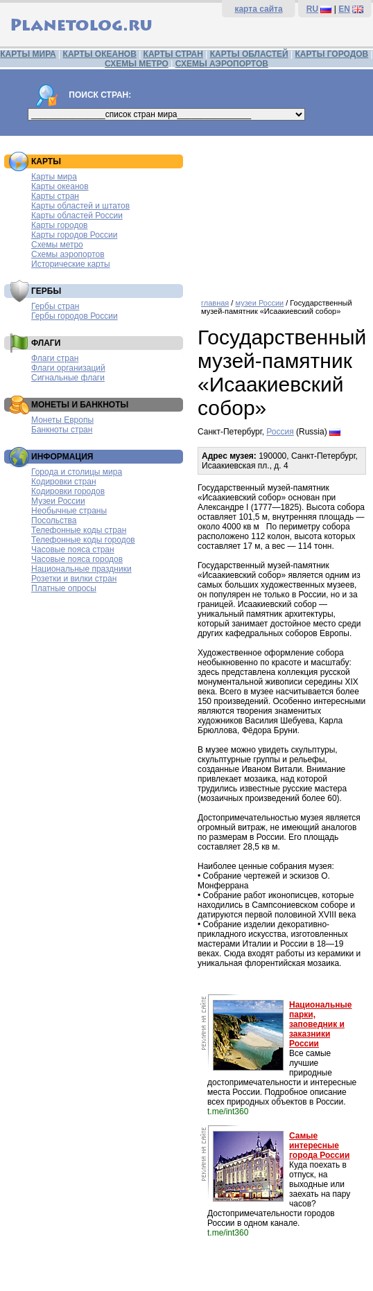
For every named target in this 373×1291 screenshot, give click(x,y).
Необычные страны (69, 511)
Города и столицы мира (76, 472)
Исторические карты (70, 264)
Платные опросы (63, 588)
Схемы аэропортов (68, 254)
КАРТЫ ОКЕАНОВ (100, 54)
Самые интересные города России (319, 1145)
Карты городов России (74, 235)
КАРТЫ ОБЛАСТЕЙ (249, 54)
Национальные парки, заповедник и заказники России (320, 1024)
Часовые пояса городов (77, 559)
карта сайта (258, 9)
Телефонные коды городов (83, 540)
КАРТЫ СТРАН (173, 54)
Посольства (54, 520)
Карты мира (54, 177)
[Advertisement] (282, 212)
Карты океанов (60, 186)
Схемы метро (57, 244)
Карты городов (59, 225)
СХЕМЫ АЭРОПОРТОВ (221, 64)
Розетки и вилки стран (73, 578)
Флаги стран (54, 358)
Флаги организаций (68, 368)
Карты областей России (77, 215)
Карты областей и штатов (80, 206)
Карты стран (55, 196)
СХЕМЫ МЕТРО (136, 64)
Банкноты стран (61, 429)
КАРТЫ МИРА (27, 54)
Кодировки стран (63, 481)
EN (344, 9)
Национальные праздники (81, 569)
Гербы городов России (74, 316)
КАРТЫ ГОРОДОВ (331, 54)
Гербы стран (55, 306)
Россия (279, 432)
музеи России (259, 303)
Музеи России (58, 501)
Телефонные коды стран (78, 530)
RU (312, 9)
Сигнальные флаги (68, 378)
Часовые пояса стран (72, 549)
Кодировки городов (68, 491)
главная (215, 303)
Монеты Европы (62, 420)
